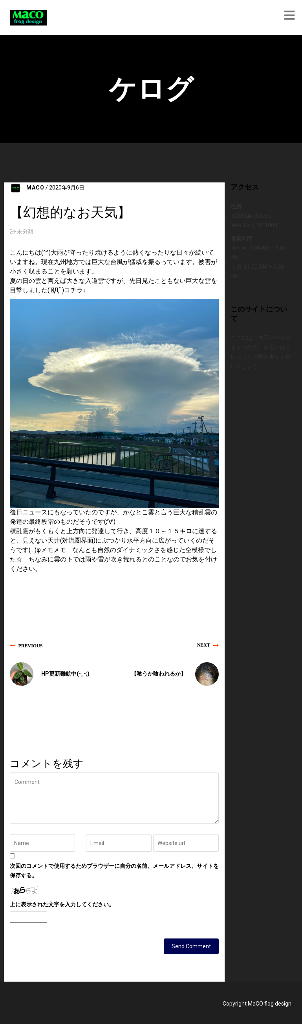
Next (203, 645)
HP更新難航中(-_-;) (65, 674)
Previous (30, 645)
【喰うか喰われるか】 (158, 674)
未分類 (25, 231)
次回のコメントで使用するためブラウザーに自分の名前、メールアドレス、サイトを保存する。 (114, 870)
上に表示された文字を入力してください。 (62, 904)
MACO (35, 187)
